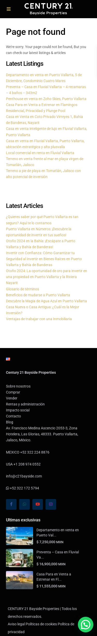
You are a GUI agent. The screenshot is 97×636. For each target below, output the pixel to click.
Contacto (13, 416)
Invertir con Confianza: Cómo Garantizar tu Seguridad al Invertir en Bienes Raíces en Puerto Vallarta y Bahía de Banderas (44, 259)
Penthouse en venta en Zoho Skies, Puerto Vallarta (46, 99)
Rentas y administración (25, 404)
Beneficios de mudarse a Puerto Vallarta (38, 295)
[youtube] (37, 504)
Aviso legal (16, 624)
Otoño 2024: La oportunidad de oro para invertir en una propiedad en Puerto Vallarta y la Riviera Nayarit (46, 277)
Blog (9, 422)
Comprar (13, 392)
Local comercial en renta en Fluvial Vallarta (40, 153)
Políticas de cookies (41, 624)
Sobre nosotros (18, 386)
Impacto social (17, 410)
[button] (85, 624)
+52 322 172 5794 (22, 488)
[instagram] (51, 504)
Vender (11, 398)
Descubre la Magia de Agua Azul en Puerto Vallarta (46, 301)
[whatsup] (24, 504)
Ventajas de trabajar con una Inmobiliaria (39, 319)
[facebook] (11, 504)
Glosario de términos (22, 289)
